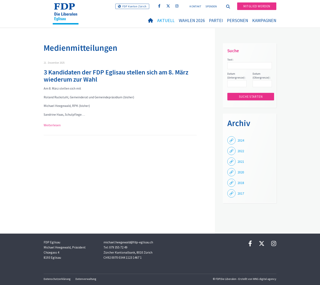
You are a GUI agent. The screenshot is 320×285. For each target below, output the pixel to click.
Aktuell (166, 20)
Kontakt (195, 6)
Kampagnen (264, 20)
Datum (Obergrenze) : (262, 76)
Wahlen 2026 (192, 20)
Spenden (211, 6)
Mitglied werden (256, 6)
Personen (237, 20)
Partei (216, 20)
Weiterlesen (52, 125)
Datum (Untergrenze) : (236, 76)
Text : (230, 59)
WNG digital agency (264, 279)
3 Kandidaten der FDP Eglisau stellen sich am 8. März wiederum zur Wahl (116, 75)
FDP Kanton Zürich (134, 6)
